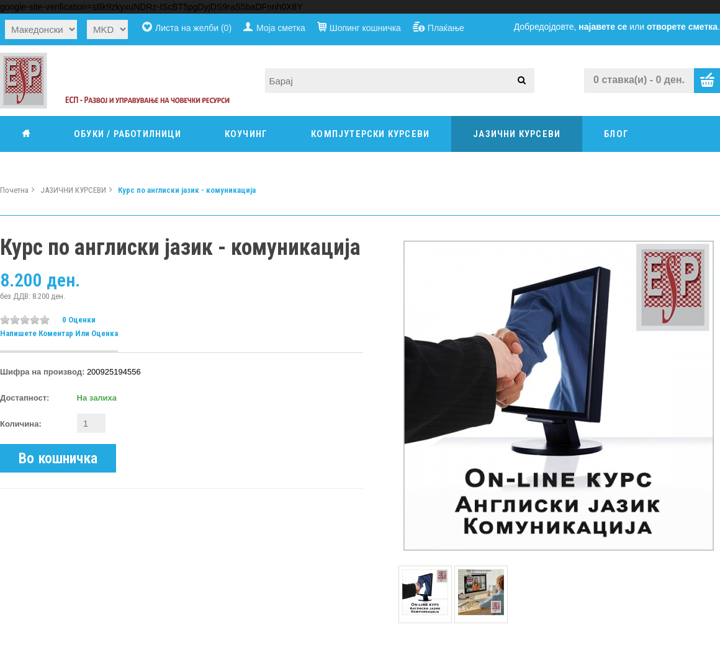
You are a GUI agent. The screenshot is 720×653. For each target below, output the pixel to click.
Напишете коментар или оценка (59, 333)
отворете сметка (682, 27)
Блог (616, 134)
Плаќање (446, 28)
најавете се (602, 27)
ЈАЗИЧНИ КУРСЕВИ (516, 134)
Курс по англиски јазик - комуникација (187, 190)
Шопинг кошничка (365, 28)
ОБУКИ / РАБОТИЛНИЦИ (127, 134)
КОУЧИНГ (246, 134)
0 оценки (79, 319)
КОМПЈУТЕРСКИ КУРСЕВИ (370, 134)
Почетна (14, 190)
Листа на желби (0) (193, 28)
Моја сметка (280, 28)
